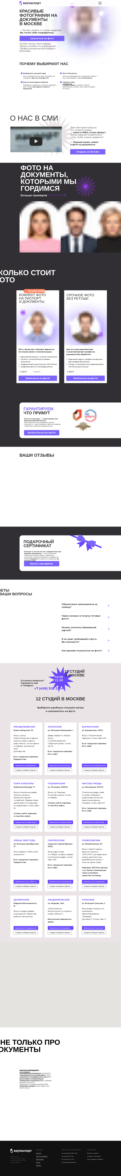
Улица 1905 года (24, 840)
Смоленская (56, 840)
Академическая (58, 899)
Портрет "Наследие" (94, 1156)
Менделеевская (24, 726)
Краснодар (40, 1159)
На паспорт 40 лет (68, 1159)
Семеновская (91, 840)
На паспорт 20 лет (68, 1156)
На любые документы (69, 1162)
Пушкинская (56, 783)
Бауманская (90, 726)
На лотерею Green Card (69, 1153)
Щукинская (21, 899)
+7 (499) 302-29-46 (49, 688)
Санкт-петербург (42, 1156)
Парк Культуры (24, 783)
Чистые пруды (92, 783)
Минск (38, 1162)
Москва (38, 1153)
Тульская (88, 899)
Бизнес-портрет (92, 1153)
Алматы (38, 1165)
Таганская (55, 726)
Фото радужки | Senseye (95, 1159)
